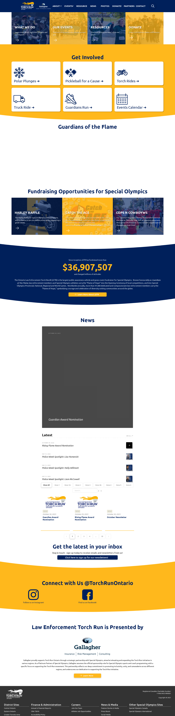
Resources (100, 27)
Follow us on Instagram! (33, 602)
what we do (25, 27)
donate (135, 27)
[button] (153, 6)
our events (63, 27)
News (45, 511)
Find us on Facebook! (87, 602)
